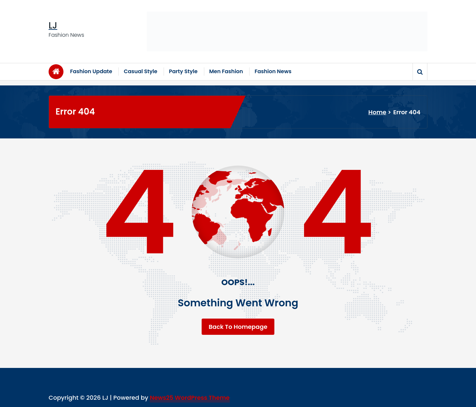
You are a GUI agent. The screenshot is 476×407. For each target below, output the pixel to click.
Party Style (183, 71)
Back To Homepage (238, 327)
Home (377, 112)
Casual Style (140, 71)
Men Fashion (226, 71)
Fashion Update (91, 71)
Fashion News (273, 71)
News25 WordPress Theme (190, 397)
